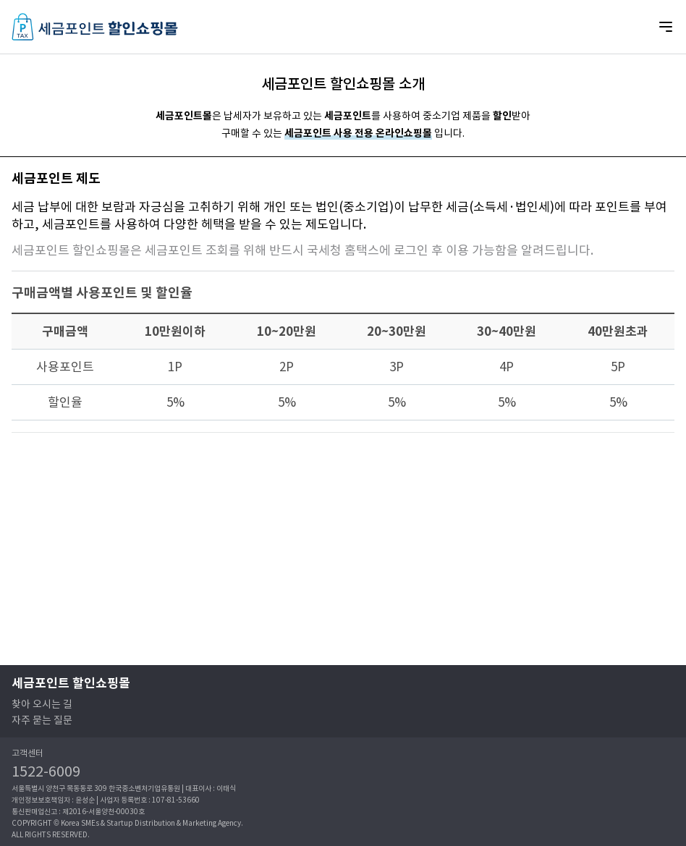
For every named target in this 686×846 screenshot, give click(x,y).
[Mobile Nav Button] (665, 26)
